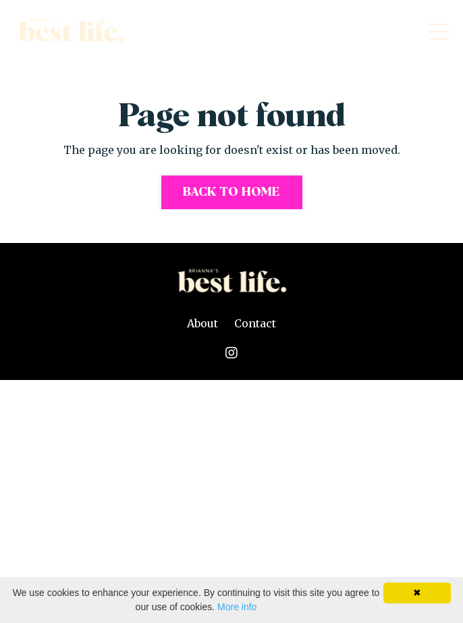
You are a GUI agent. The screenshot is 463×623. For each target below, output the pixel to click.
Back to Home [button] (232, 192)
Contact (255, 323)
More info (236, 606)
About (202, 323)
